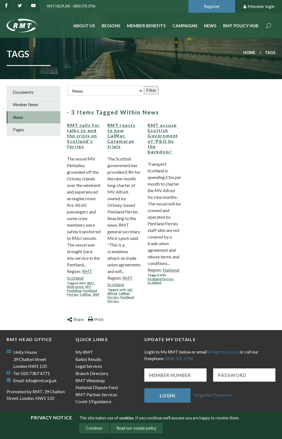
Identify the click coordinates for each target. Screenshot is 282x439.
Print (96, 319)
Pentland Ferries (160, 279)
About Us (84, 25)
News (210, 25)
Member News (25, 104)
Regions (111, 25)
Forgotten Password (213, 394)
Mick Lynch (75, 286)
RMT (90, 283)
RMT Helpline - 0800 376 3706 (71, 6)
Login (167, 395)
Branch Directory (91, 373)
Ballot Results (88, 359)
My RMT (84, 352)
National (171, 269)
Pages (18, 129)
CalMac (85, 294)
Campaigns (184, 25)
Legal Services (88, 366)
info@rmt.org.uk (41, 380)
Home (249, 52)
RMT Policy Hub (240, 25)
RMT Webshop (90, 380)
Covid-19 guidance (93, 401)
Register (212, 6)
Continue (94, 428)
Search (268, 26)
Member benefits (146, 25)
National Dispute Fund (96, 387)
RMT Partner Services (96, 394)
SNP (96, 294)
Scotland (154, 282)
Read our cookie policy (136, 428)
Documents (23, 92)
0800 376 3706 (178, 358)
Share (75, 319)
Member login (259, 6)
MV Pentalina (79, 288)
